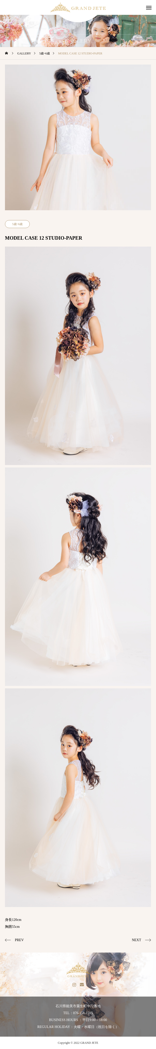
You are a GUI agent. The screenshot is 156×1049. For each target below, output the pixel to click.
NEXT (136, 940)
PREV (19, 940)
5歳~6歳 (17, 224)
